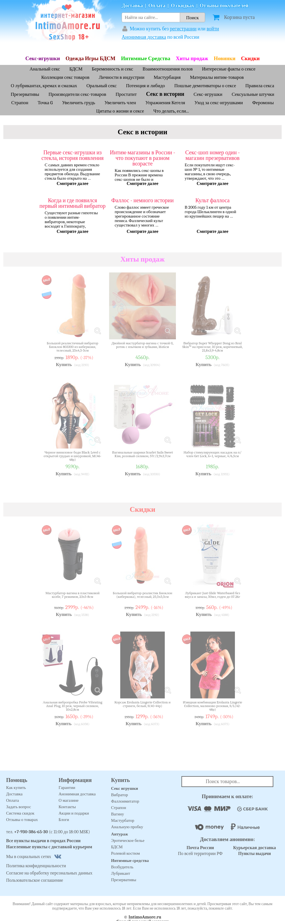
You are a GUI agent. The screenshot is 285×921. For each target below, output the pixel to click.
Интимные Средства (145, 58)
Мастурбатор (122, 820)
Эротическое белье (127, 840)
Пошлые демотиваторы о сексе (205, 85)
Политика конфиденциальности (36, 866)
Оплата (156, 6)
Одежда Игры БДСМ (91, 58)
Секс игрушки (124, 788)
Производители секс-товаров (77, 94)
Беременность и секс (112, 69)
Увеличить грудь (78, 102)
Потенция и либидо (146, 85)
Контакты (67, 806)
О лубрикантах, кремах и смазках (44, 85)
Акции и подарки (74, 813)
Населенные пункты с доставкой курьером (49, 846)
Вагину (117, 814)
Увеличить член (120, 102)
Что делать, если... (171, 111)
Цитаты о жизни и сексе (120, 111)
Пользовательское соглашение (34, 880)
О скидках (182, 6)
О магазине (69, 800)
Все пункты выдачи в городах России (43, 840)
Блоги (64, 819)
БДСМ (75, 69)
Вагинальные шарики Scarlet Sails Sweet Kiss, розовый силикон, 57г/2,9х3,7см (142, 454)
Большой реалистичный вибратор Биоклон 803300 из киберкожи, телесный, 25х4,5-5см (72, 346)
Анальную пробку (127, 826)
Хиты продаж (192, 58)
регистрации (183, 29)
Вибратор (119, 794)
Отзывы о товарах (22, 819)
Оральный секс (102, 85)
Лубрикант (120, 873)
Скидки (250, 58)
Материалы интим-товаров (217, 77)
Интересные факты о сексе (228, 69)
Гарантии (67, 787)
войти (213, 29)
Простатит (127, 94)
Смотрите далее (72, 183)
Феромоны (263, 102)
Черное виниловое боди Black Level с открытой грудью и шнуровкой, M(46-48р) (73, 455)
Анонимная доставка (144, 37)
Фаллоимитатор (125, 801)
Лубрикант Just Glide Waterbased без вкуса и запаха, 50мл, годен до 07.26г (212, 595)
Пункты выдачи (254, 853)
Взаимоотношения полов (167, 69)
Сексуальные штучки (253, 94)
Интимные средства (130, 860)
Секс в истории (165, 94)
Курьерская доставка (254, 847)
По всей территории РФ (200, 850)
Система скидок (20, 813)
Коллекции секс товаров (65, 77)
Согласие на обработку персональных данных (49, 873)
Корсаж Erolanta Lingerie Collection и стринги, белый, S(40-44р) (142, 704)
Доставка (132, 6)
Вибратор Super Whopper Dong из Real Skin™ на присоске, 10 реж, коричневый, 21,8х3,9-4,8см (212, 346)
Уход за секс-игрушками (218, 102)
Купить (64, 364)
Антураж (119, 834)
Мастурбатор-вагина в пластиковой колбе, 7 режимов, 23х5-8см (72, 595)
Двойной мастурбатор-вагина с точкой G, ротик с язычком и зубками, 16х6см (143, 345)
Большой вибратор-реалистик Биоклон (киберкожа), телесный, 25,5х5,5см (142, 595)
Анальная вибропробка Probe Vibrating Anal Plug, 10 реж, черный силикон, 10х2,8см (72, 705)
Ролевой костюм (125, 853)
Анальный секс (45, 69)
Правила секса (259, 85)
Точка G (45, 102)
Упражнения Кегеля (165, 102)
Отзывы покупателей (224, 6)
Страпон (19, 102)
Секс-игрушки (42, 58)
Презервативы (25, 94)
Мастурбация (167, 77)
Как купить (16, 787)
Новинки (224, 58)
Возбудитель (122, 866)
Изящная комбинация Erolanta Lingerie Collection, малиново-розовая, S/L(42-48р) (212, 705)
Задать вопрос (18, 806)
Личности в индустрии (121, 77)
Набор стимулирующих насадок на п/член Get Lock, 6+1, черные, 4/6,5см (212, 454)
